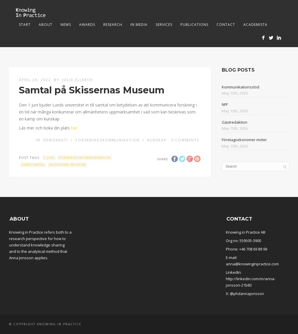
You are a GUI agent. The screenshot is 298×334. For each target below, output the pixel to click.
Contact (226, 24)
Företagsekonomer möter (244, 139)
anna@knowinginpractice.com (252, 264)
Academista (255, 24)
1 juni (49, 158)
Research (112, 24)
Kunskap (157, 140)
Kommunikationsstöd (240, 87)
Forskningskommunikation (108, 140)
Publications (194, 24)
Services (164, 24)
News (66, 24)
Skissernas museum (67, 165)
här (74, 128)
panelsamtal (33, 165)
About (45, 24)
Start (25, 24)
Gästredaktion (234, 122)
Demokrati (55, 140)
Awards (87, 24)
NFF (225, 104)
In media (139, 24)
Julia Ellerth (77, 79)
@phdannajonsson (247, 293)
